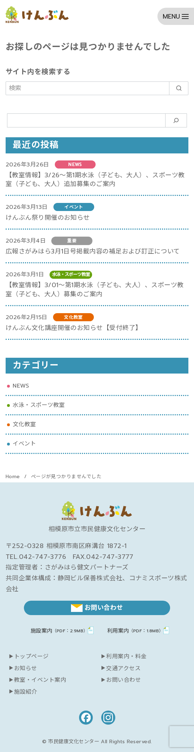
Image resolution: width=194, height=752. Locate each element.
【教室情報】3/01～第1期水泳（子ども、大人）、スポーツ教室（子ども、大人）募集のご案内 (95, 289)
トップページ (31, 656)
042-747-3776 (42, 557)
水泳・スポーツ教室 (39, 405)
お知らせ (25, 668)
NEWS (21, 385)
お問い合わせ (123, 680)
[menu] (175, 16)
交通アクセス (123, 668)
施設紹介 (25, 692)
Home (14, 476)
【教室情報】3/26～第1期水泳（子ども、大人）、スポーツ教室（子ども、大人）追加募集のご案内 (95, 179)
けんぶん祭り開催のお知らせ (48, 218)
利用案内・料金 (126, 656)
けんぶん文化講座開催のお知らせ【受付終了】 (74, 328)
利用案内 (135, 631)
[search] (178, 88)
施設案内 (59, 631)
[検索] (97, 88)
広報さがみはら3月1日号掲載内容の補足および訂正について (93, 251)
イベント (24, 443)
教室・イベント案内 (40, 680)
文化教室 (24, 424)
